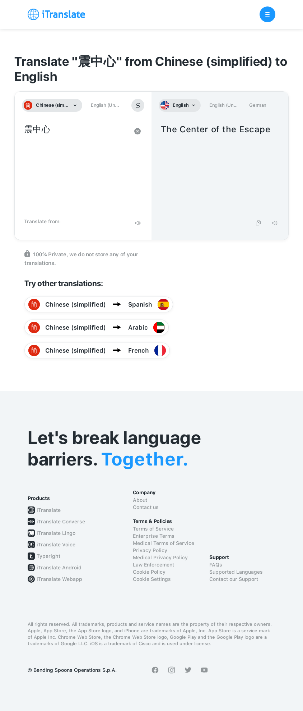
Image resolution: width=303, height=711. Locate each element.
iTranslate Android (59, 567)
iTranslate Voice (56, 544)
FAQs (215, 565)
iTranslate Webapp (59, 579)
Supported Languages (236, 572)
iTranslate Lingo (56, 533)
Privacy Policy (150, 550)
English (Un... (105, 105)
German (257, 105)
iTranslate (49, 510)
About (140, 500)
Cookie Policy (149, 572)
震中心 (76, 169)
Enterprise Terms (153, 536)
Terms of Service (153, 529)
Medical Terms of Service (163, 543)
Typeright (48, 556)
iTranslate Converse (61, 521)
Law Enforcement (153, 565)
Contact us (146, 507)
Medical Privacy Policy (160, 557)
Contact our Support (233, 579)
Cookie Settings (152, 579)
